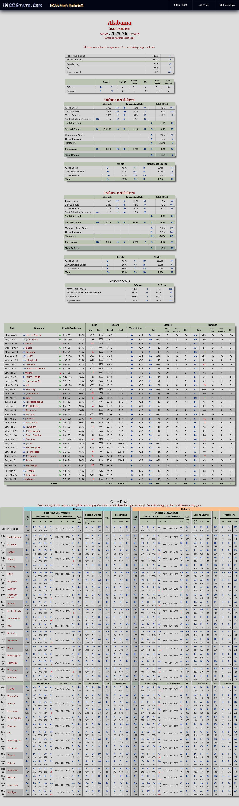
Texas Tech (31, 475)
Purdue (28, 343)
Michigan (29, 479)
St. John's (33, 339)
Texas (29, 397)
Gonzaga (30, 351)
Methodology (227, 5)
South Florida (33, 376)
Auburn (32, 426)
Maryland (32, 360)
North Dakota (34, 335)
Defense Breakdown (119, 193)
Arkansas (30, 439)
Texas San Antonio (36, 368)
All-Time (204, 5)
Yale (28, 385)
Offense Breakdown (119, 100)
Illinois (28, 347)
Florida (31, 418)
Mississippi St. (35, 401)
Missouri (30, 414)
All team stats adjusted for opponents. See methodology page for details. (119, 47)
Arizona (28, 372)
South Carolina (33, 435)
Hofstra (30, 470)
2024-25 (104, 34)
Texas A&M (32, 422)
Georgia (32, 455)
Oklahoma (33, 405)
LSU (30, 443)
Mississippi (34, 430)
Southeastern (119, 28)
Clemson (30, 364)
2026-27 (135, 34)
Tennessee (31, 410)
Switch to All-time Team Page (119, 37)
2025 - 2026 (180, 5)
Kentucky (31, 389)
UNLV (30, 356)
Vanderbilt (33, 393)
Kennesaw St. (34, 381)
